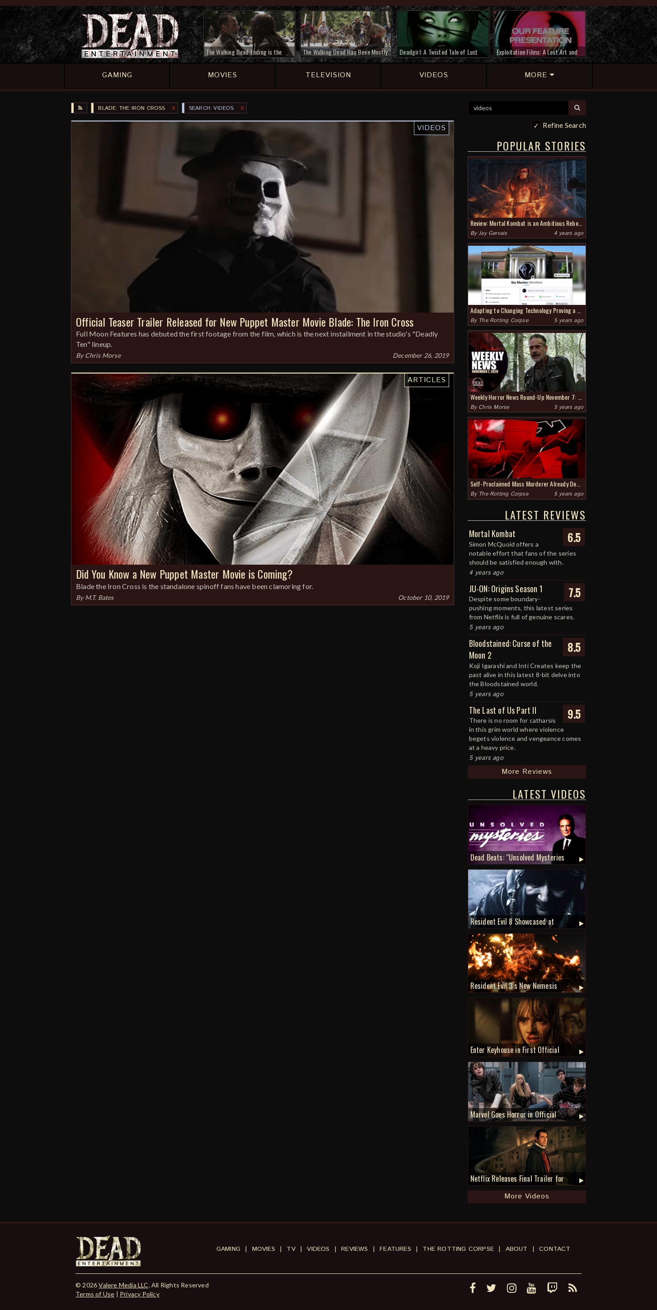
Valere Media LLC (123, 1285)
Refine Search (564, 125)
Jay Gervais (493, 233)
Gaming (228, 1249)
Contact (554, 1249)
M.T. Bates (99, 597)
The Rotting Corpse (503, 320)
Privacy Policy (140, 1294)
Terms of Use (94, 1294)
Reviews (354, 1249)
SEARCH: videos (211, 108)
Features (395, 1249)
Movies (263, 1249)
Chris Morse (103, 355)
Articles (427, 380)
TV (290, 1249)
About (517, 1249)
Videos (431, 128)
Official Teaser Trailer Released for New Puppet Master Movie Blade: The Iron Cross (244, 321)
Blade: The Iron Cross (131, 108)
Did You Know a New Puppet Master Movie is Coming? (184, 574)
